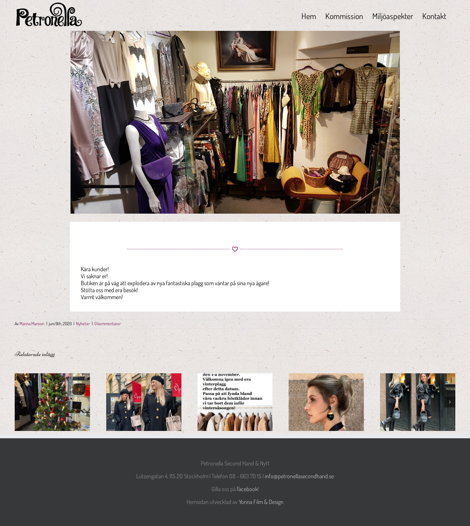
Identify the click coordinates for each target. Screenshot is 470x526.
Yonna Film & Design (261, 501)
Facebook (247, 489)
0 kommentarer (107, 323)
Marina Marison (31, 323)
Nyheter (83, 323)
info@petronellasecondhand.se (299, 476)
